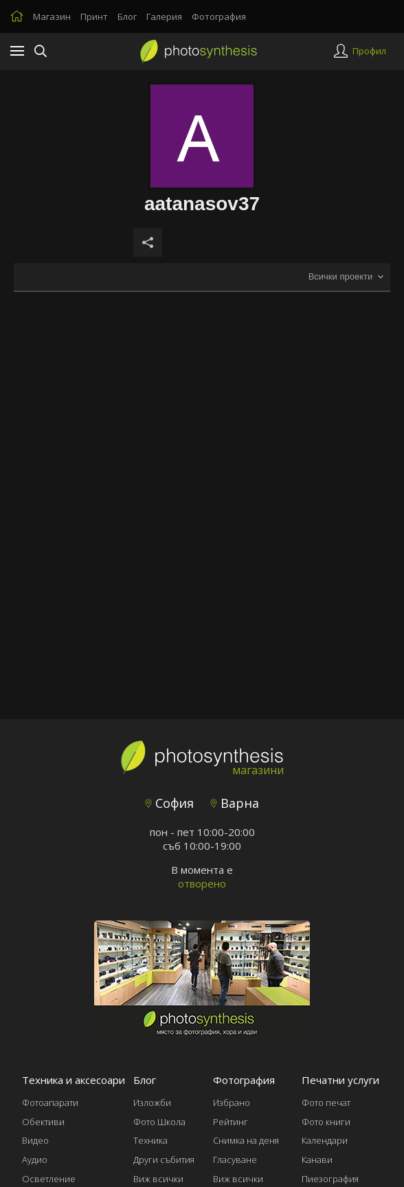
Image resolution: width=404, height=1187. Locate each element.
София (169, 803)
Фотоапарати (50, 1102)
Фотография (219, 16)
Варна (234, 803)
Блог (127, 16)
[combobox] (345, 277)
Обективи (43, 1122)
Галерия (164, 16)
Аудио (34, 1159)
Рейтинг (230, 1122)
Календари (325, 1140)
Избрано (231, 1102)
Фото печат (326, 1102)
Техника (150, 1140)
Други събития (163, 1159)
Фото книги (326, 1122)
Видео (35, 1140)
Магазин (52, 16)
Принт (94, 16)
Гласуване (235, 1159)
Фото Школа (159, 1122)
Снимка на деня (246, 1140)
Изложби (152, 1102)
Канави (317, 1159)
